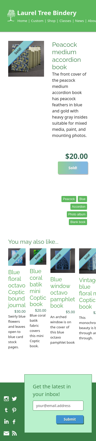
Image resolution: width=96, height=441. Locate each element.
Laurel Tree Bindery (47, 12)
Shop (51, 20)
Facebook (14, 422)
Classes (65, 20)
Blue (82, 199)
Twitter (14, 398)
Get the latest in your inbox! (52, 390)
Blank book (78, 222)
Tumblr (6, 410)
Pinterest (14, 410)
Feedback (6, 433)
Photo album (77, 214)
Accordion (79, 206)
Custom (37, 20)
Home (22, 20)
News (79, 20)
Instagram (6, 398)
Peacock (69, 199)
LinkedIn (6, 422)
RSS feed (14, 433)
